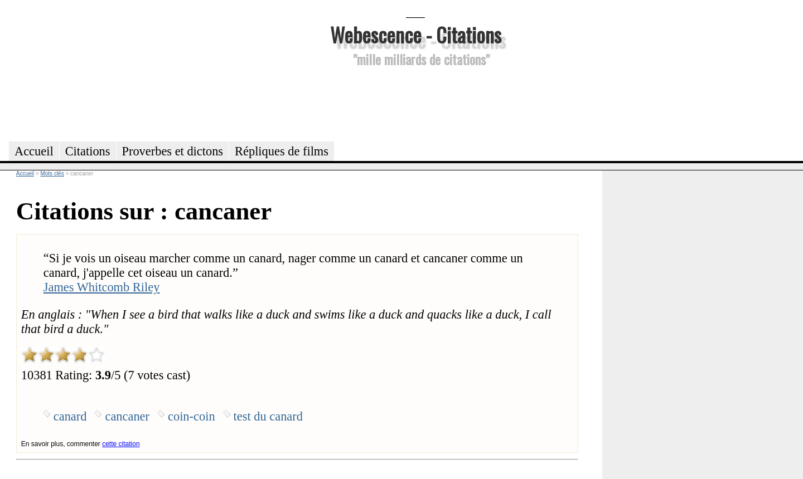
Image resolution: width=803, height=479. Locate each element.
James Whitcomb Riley (101, 287)
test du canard (268, 416)
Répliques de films (281, 151)
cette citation (120, 444)
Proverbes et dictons (173, 151)
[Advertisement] (415, 102)
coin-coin (191, 416)
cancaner (127, 416)
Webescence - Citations (415, 34)
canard (70, 416)
